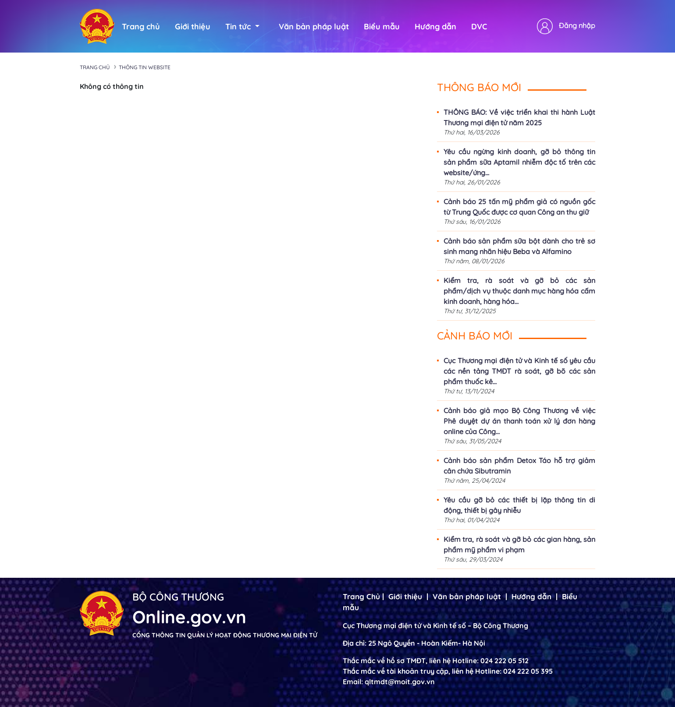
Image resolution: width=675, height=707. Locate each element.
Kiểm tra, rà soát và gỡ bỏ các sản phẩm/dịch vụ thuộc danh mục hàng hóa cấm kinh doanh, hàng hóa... (519, 291)
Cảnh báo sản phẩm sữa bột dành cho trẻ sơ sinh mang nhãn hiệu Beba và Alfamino (519, 246)
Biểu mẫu (382, 26)
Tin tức (242, 26)
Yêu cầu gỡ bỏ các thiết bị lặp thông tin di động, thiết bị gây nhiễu (519, 505)
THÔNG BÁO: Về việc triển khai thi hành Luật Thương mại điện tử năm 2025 (519, 117)
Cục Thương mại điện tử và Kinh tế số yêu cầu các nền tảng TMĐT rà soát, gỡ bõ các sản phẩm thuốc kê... (519, 371)
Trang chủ (141, 26)
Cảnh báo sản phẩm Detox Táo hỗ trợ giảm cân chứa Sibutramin (519, 465)
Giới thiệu (192, 26)
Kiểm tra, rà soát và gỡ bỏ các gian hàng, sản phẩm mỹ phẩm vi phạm (519, 544)
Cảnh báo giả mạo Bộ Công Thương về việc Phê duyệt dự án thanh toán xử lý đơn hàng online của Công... (519, 421)
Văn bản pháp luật (314, 26)
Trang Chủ (361, 596)
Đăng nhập (577, 25)
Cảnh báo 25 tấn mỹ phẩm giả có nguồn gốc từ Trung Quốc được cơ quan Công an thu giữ (519, 206)
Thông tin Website (145, 67)
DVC (479, 26)
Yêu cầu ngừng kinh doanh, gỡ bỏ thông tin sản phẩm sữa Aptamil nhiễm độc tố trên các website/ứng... (519, 162)
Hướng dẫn (435, 26)
